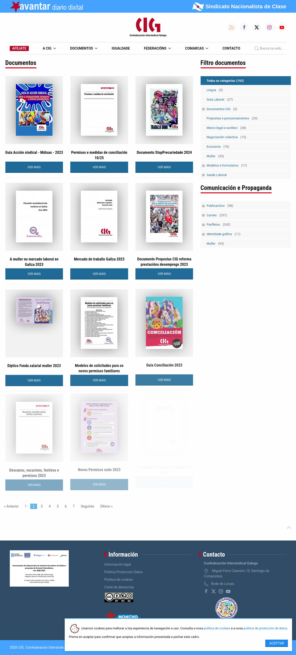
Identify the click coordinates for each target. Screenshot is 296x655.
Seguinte (87, 506)
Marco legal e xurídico (226, 128)
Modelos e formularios (227, 165)
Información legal (117, 564)
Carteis (217, 215)
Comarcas (197, 48)
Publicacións (220, 206)
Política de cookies (118, 580)
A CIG (49, 48)
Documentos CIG (222, 109)
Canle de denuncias (119, 587)
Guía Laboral (220, 99)
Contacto (231, 48)
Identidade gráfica (224, 234)
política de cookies (217, 628)
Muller (215, 156)
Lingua (215, 90)
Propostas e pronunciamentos (232, 118)
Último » (106, 506)
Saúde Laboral (217, 175)
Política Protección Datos (123, 572)
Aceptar (276, 643)
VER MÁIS (34, 167)
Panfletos (218, 224)
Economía (218, 146)
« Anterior (11, 506)
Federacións (157, 48)
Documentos (84, 48)
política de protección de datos (265, 628)
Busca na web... (269, 48)
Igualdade (121, 48)
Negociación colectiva (226, 137)
